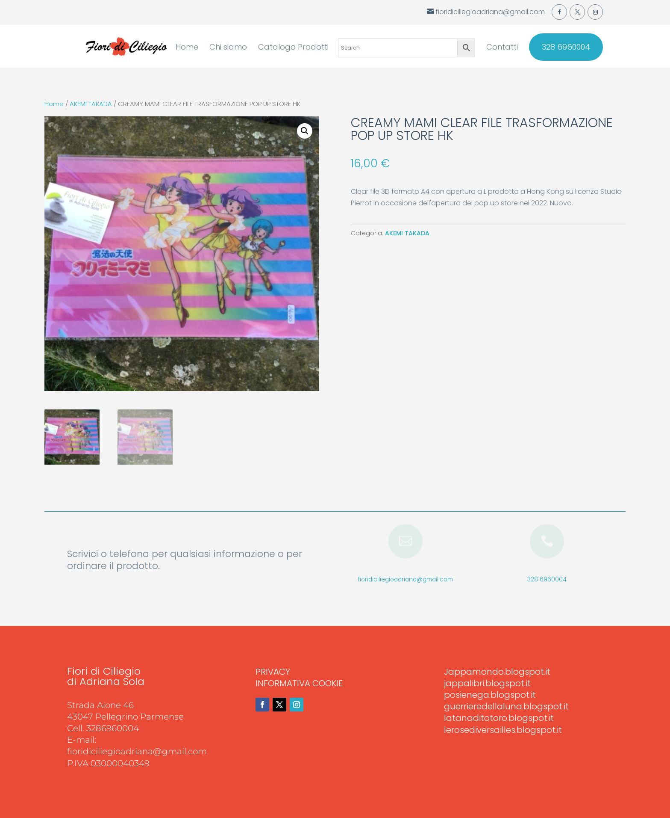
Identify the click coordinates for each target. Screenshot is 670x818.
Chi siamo (228, 48)
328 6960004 (566, 47)
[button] (304, 131)
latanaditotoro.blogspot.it (499, 718)
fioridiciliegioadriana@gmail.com (405, 579)
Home (187, 48)
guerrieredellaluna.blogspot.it (506, 706)
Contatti (502, 48)
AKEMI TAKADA (91, 104)
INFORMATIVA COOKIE (299, 683)
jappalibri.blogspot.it (487, 683)
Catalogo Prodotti (293, 48)
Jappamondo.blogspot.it (497, 672)
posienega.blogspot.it (490, 695)
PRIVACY (273, 672)
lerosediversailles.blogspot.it (503, 730)
